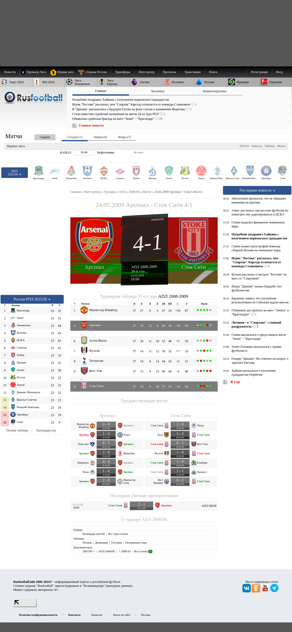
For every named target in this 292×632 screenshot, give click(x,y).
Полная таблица (17, 430)
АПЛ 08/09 (208, 506)
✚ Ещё (235, 382)
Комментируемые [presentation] (215, 91)
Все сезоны (143, 551)
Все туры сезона (118, 533)
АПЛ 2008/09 (154, 519)
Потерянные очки (136, 542)
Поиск (213, 72)
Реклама (146, 614)
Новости (257, 145)
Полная (87, 542)
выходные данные (119, 586)
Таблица (270, 145)
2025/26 (244, 145)
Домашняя (101, 542)
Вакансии (97, 614)
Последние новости (257, 190)
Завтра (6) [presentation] (100, 137)
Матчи (281, 145)
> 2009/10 (124, 551)
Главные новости (91, 125)
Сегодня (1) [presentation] (75, 137)
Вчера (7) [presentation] (124, 137)
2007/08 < (89, 551)
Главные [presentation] (100, 91)
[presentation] (39, 136)
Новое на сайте (121, 614)
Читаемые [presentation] (157, 91)
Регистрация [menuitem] (259, 72)
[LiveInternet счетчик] (25, 606)
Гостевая (116, 542)
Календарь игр (46, 430)
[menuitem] (94, 72)
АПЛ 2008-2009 (144, 266)
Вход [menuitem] (279, 72)
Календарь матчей (94, 533)
